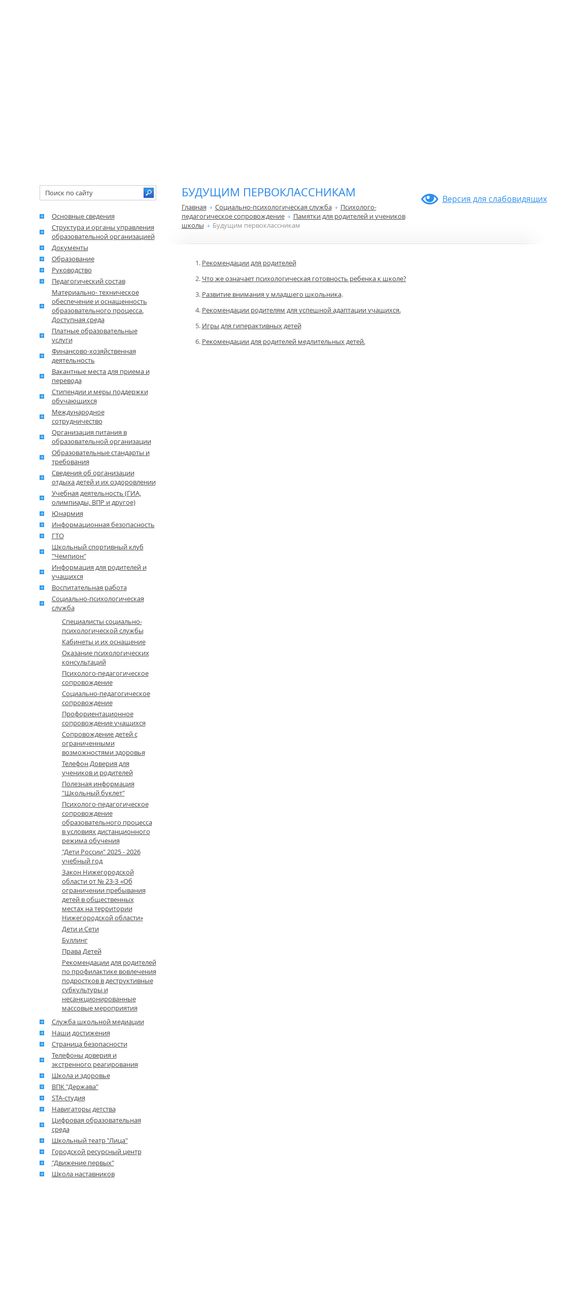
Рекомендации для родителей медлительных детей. (283, 341)
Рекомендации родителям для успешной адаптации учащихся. (301, 310)
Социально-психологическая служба (273, 207)
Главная (194, 207)
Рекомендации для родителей (249, 262)
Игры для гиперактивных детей (251, 325)
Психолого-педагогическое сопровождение (279, 211)
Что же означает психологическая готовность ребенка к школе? (304, 278)
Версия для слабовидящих (494, 198)
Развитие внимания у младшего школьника (271, 294)
